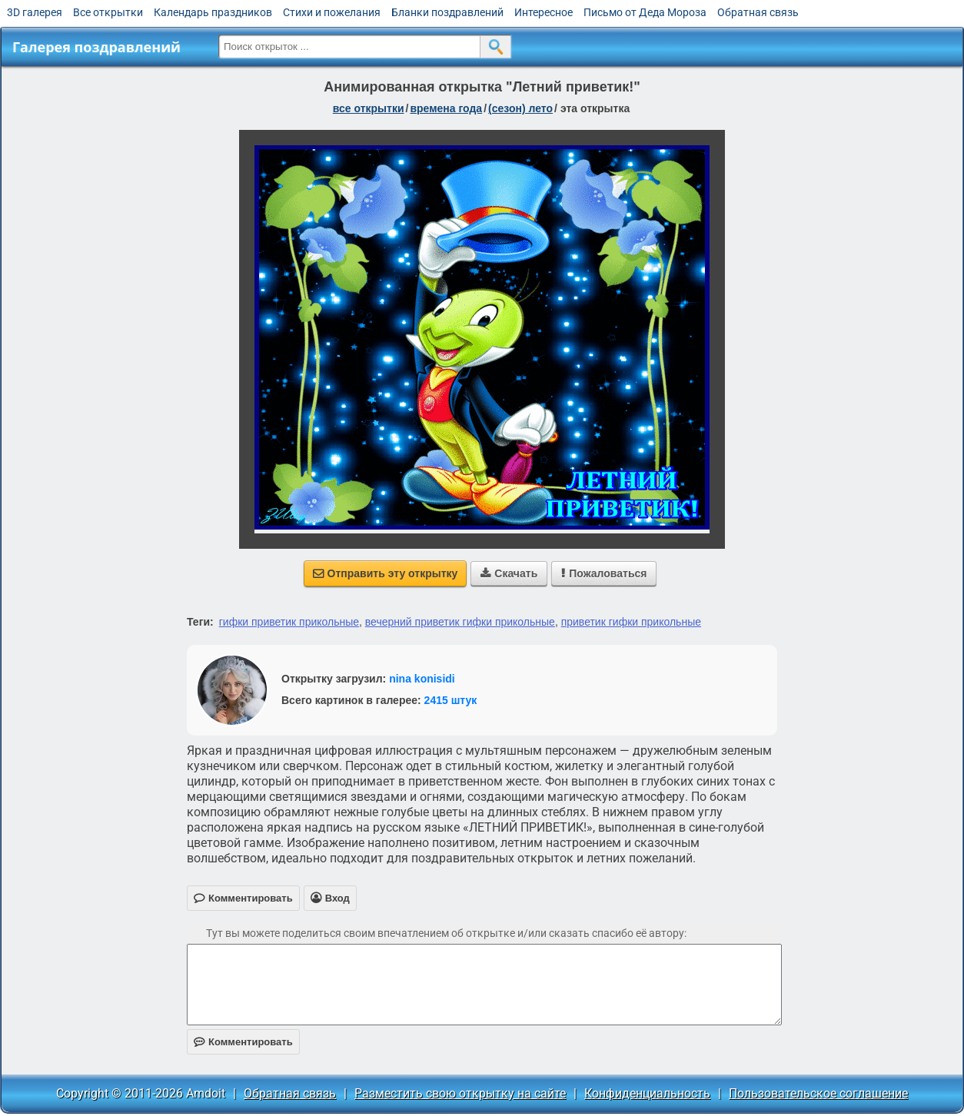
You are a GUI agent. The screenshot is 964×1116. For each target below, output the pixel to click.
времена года (446, 108)
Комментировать (243, 1042)
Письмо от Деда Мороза (644, 12)
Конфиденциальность (647, 1093)
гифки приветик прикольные (289, 622)
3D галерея (34, 12)
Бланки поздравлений (447, 12)
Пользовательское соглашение (818, 1093)
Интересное (543, 12)
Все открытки (108, 12)
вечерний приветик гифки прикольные (460, 622)
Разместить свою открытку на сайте (460, 1093)
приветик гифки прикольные (631, 622)
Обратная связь (758, 12)
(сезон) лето (520, 108)
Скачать (508, 573)
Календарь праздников (213, 12)
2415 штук (450, 700)
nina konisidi (422, 679)
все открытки (368, 108)
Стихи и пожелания (332, 12)
